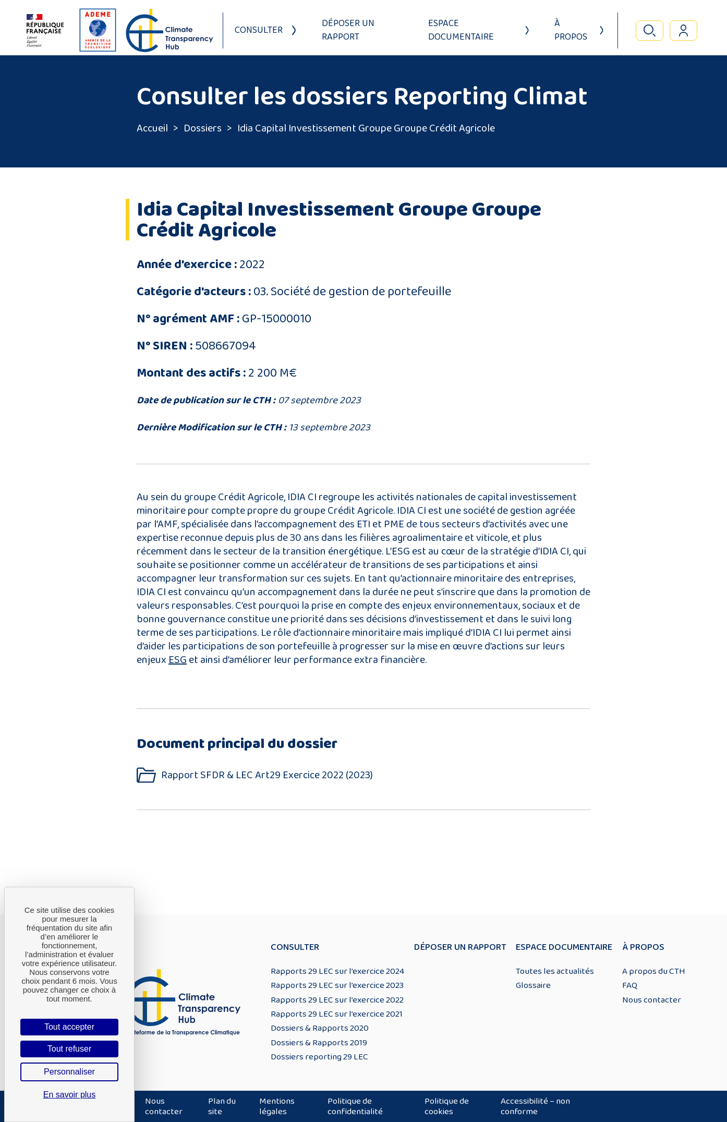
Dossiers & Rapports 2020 (320, 1028)
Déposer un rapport (348, 30)
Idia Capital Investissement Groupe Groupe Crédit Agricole (366, 128)
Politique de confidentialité (355, 1106)
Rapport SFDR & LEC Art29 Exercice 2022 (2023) (267, 775)
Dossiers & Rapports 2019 (319, 1042)
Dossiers (203, 128)
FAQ (629, 985)
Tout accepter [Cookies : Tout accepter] (69, 1026)
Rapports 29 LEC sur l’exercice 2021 (337, 1014)
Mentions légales (277, 1106)
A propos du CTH (653, 971)
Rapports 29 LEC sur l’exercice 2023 (337, 985)
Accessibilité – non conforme (535, 1106)
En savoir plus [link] (69, 1094)
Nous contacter (651, 1000)
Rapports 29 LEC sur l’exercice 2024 (337, 971)
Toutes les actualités (555, 971)
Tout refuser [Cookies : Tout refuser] (69, 1048)
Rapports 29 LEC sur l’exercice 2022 (337, 1000)
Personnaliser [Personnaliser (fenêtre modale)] (69, 1071)
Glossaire (533, 985)
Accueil (152, 128)
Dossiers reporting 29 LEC (319, 1057)
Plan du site (222, 1106)
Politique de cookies (447, 1106)
